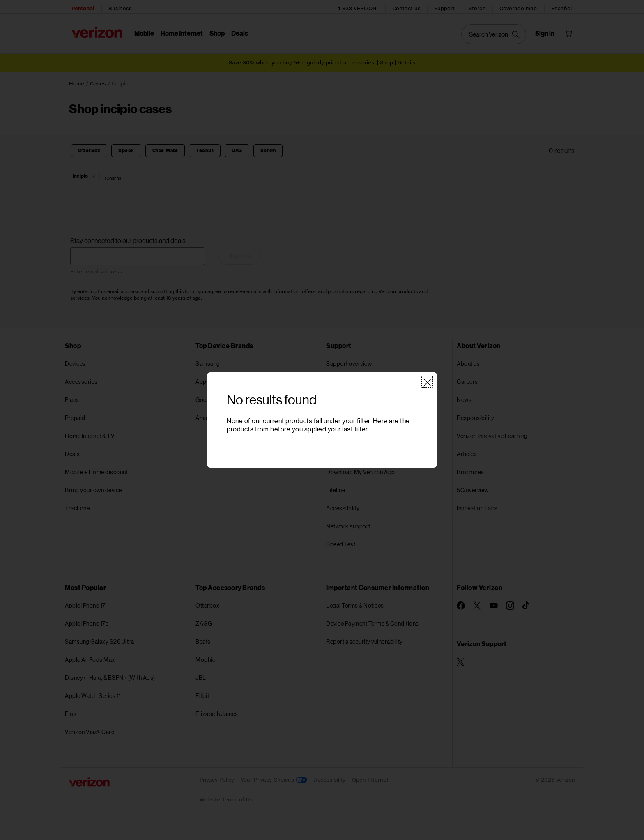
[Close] (427, 382)
